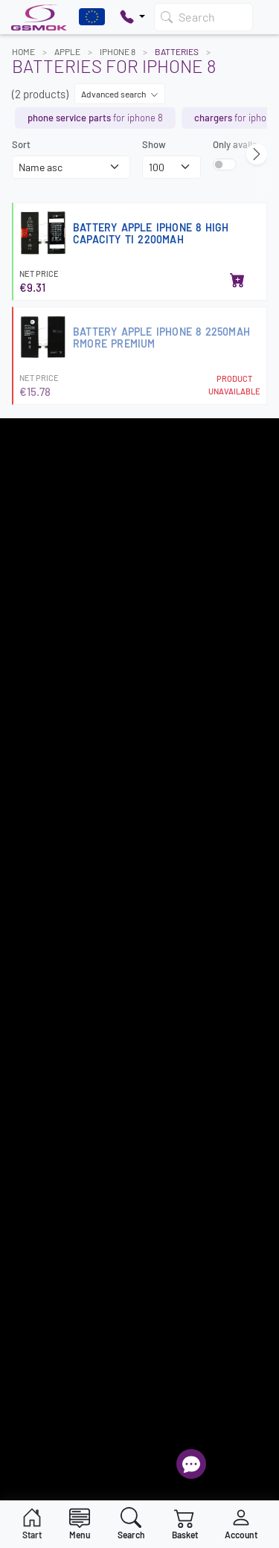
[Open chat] (191, 1464)
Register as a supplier (57, 669)
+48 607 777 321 (44, 1008)
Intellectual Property (55, 827)
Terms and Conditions (57, 704)
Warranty (31, 774)
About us (30, 844)
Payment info (40, 739)
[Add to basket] (237, 281)
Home (23, 51)
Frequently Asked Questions (70, 1119)
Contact (29, 862)
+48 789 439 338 (46, 1028)
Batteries (177, 51)
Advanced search (119, 94)
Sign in (26, 1101)
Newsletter (35, 792)
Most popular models (55, 687)
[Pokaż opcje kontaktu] (132, 17)
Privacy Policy (41, 809)
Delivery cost (39, 722)
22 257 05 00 (54, 967)
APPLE (67, 51)
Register (139, 583)
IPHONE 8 (117, 51)
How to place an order (58, 757)
